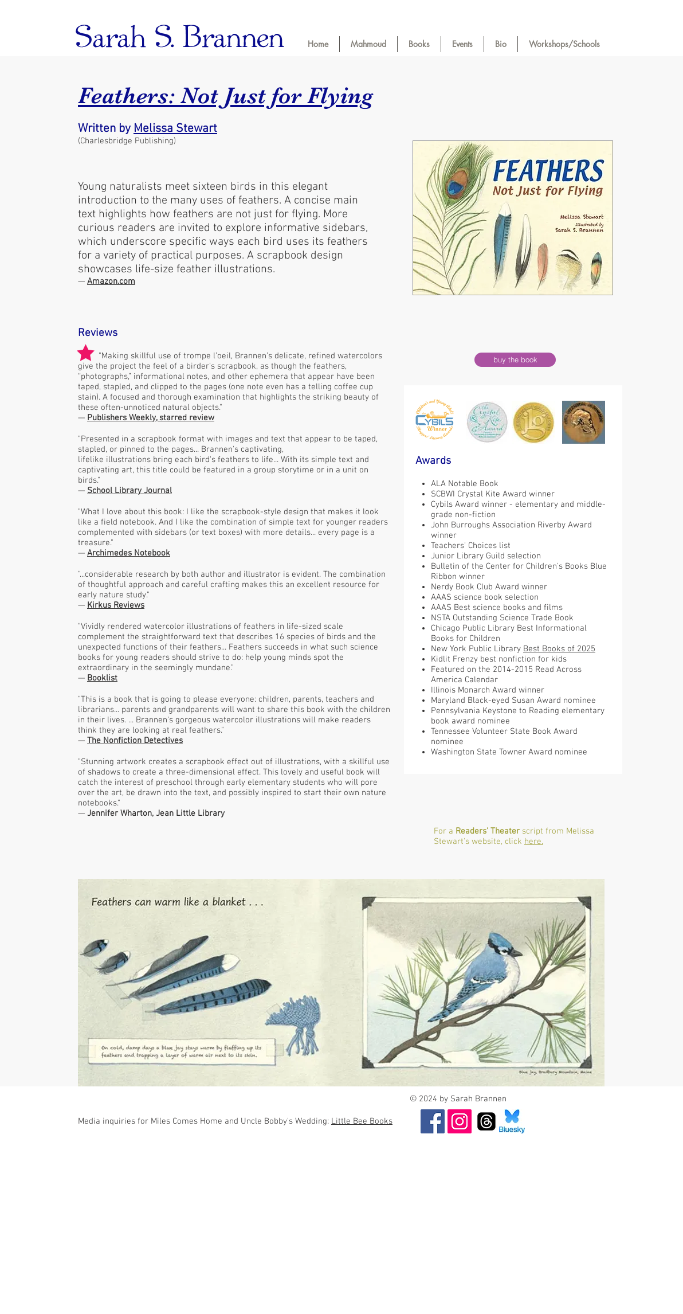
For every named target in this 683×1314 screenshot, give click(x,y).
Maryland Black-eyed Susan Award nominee (513, 700)
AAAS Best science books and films (497, 608)
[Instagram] (460, 1121)
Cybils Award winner (470, 504)
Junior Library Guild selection (486, 556)
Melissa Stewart (175, 129)
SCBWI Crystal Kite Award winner (493, 494)
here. (533, 841)
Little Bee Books (361, 1121)
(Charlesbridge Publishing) (127, 141)
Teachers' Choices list (471, 546)
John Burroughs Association (483, 525)
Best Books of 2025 (559, 649)
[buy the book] (515, 360)
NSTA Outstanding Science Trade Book (502, 618)
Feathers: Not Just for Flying (225, 95)
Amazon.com (111, 281)
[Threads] (486, 1121)
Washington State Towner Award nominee (509, 752)
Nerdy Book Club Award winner (489, 587)
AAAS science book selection (485, 597)
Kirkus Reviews (115, 605)
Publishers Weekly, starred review (150, 418)
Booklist (102, 678)
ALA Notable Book (464, 484)
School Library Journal (129, 491)
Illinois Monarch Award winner (487, 690)
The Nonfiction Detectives (135, 741)
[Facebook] (433, 1121)
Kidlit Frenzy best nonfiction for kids (499, 659)
